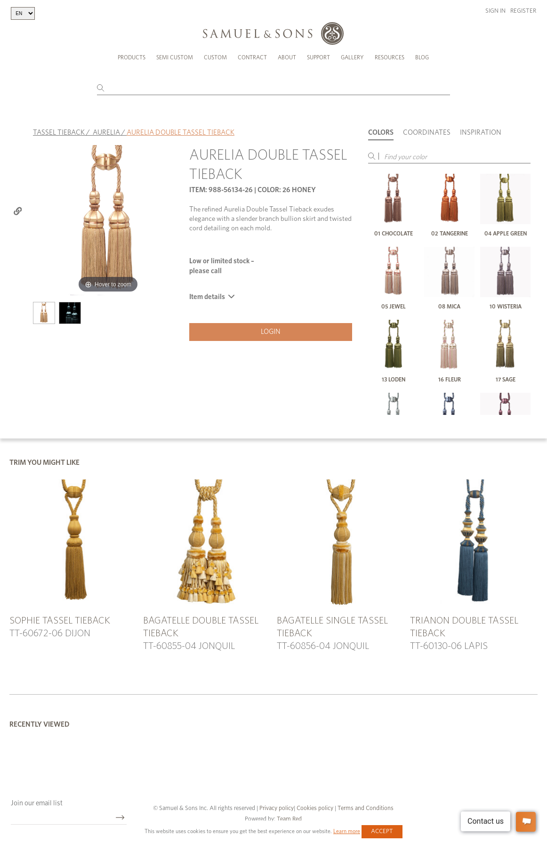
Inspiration (480, 132)
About (287, 57)
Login (271, 331)
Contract (252, 57)
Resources (389, 57)
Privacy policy (276, 808)
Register (523, 11)
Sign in (495, 11)
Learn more (346, 831)
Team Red (289, 819)
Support (318, 57)
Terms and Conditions (365, 808)
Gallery (352, 57)
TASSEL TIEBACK (59, 132)
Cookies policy (315, 808)
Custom (215, 57)
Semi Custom (174, 57)
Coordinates (426, 132)
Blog (422, 57)
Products (131, 57)
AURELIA (106, 132)
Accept (382, 831)
